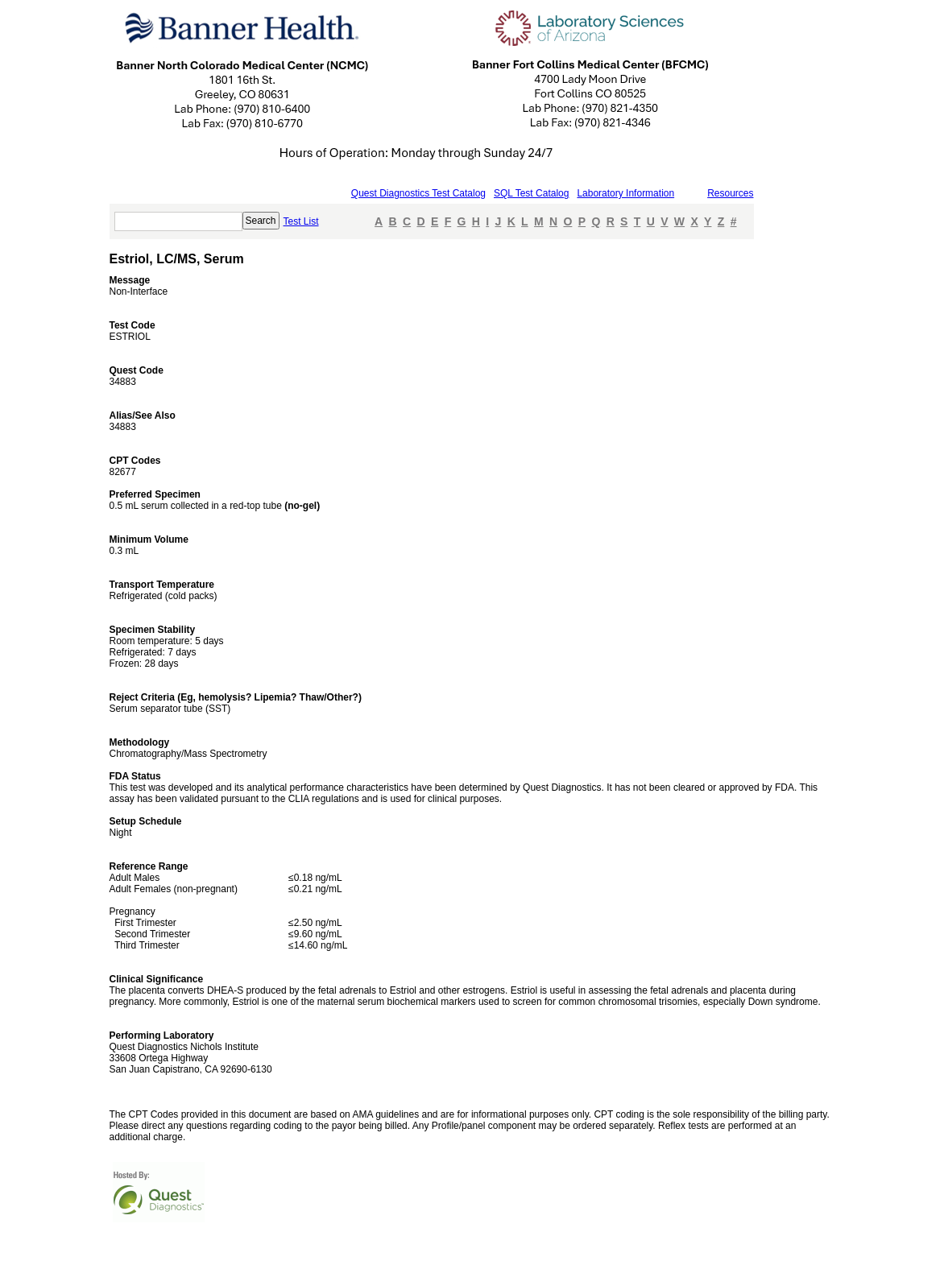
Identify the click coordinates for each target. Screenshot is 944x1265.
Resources (730, 193)
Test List (301, 221)
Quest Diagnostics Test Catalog (418, 193)
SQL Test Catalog (531, 193)
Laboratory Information (625, 193)
